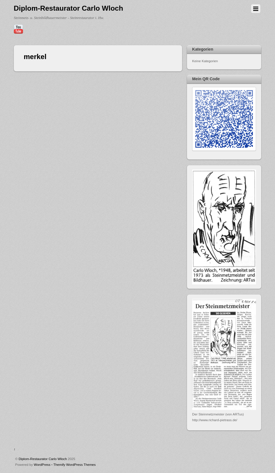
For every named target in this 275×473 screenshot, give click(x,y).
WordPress (42, 464)
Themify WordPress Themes (74, 464)
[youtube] (18, 29)
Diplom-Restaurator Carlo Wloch (43, 459)
